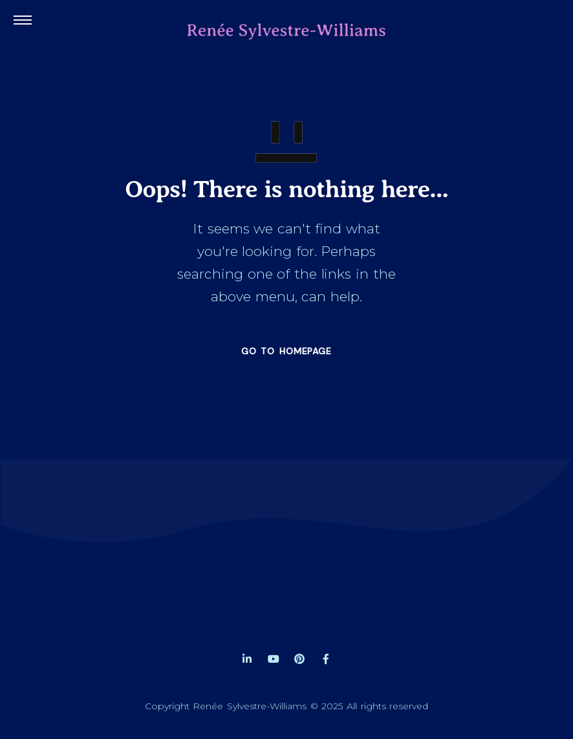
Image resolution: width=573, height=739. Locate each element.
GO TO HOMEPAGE (286, 351)
